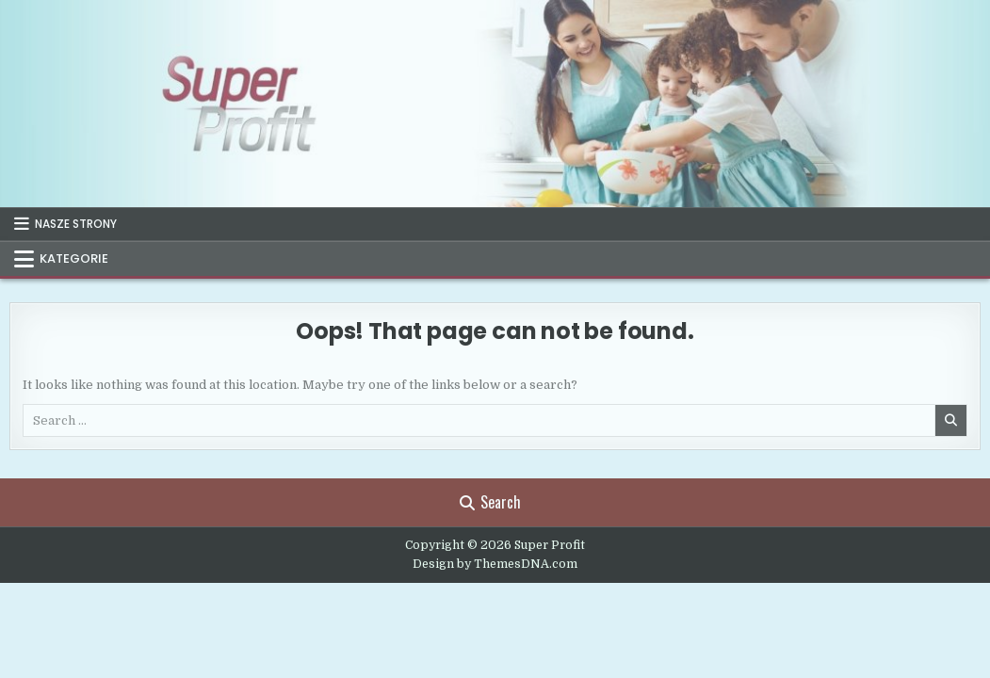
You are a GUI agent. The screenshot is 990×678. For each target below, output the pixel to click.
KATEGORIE (74, 258)
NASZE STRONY (76, 224)
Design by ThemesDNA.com (495, 564)
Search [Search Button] (490, 502)
